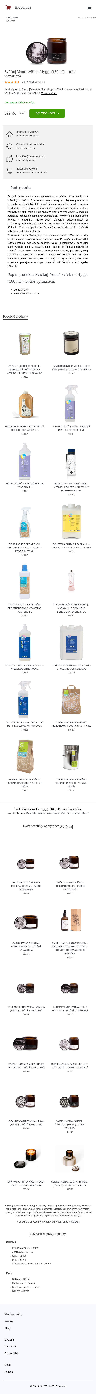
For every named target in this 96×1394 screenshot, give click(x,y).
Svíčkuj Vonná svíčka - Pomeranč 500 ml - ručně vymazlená (26, 946)
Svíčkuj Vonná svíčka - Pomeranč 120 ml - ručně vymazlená (26, 886)
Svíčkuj (18, 93)
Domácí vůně (59, 813)
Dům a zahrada (74, 813)
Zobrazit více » (49, 93)
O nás (8, 1365)
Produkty (16, 18)
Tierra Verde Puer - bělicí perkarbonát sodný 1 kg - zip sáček (25, 783)
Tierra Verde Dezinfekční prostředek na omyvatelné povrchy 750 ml (24, 547)
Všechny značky (13, 1314)
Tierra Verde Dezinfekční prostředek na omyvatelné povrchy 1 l (24, 608)
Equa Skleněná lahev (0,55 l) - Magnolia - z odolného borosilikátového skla (71, 608)
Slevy (7, 1328)
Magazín (9, 1339)
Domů (8, 18)
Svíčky (85, 813)
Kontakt (9, 1372)
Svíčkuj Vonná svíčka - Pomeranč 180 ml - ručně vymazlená (70, 886)
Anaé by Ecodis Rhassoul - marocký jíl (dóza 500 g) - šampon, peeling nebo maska (24, 369)
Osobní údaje (12, 1353)
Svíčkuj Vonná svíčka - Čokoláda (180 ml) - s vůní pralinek (70, 1124)
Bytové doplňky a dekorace (39, 813)
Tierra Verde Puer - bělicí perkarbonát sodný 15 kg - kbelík (71, 783)
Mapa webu (11, 1346)
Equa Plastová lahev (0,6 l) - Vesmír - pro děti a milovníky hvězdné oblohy (71, 487)
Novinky (9, 1321)
